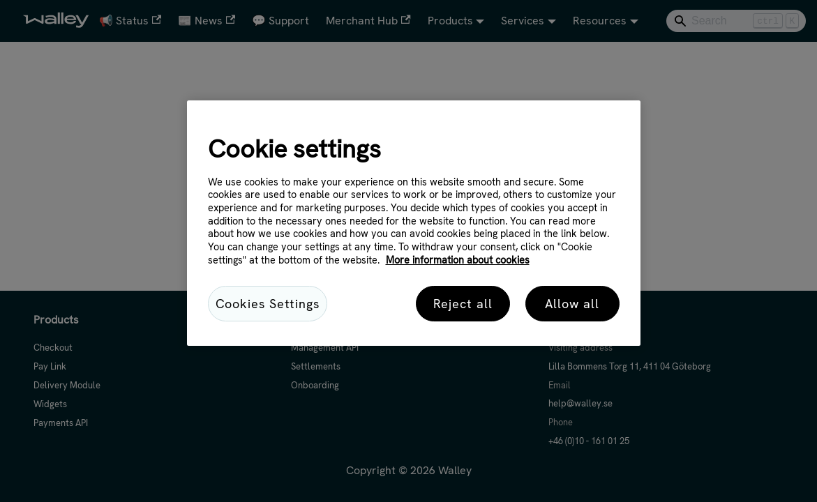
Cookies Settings (268, 304)
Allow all (572, 304)
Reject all (463, 304)
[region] (413, 223)
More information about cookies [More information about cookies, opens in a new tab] (458, 260)
